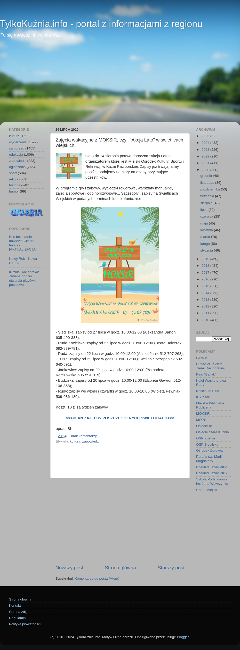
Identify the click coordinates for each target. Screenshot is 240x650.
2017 (206, 272)
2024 (206, 143)
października (210, 189)
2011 (206, 313)
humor (14, 191)
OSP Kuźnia (205, 438)
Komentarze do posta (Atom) (97, 578)
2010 (206, 320)
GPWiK (201, 358)
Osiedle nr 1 (205, 426)
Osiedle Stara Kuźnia (212, 432)
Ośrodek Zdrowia (209, 450)
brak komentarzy (84, 436)
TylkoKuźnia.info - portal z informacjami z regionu (101, 24)
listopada (207, 183)
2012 (206, 306)
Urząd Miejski (206, 490)
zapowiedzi (91, 441)
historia (14, 185)
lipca (204, 210)
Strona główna (120, 567)
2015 (206, 286)
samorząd (16, 148)
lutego (205, 244)
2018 (206, 266)
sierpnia (206, 203)
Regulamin (17, 618)
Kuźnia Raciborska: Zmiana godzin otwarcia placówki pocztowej (24, 278)
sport (13, 173)
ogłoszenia (17, 167)
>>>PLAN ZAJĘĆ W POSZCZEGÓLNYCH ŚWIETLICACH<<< (120, 418)
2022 (206, 156)
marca (205, 237)
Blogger (183, 637)
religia (13, 179)
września (207, 196)
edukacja (16, 154)
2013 (206, 300)
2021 (206, 163)
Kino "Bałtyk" (206, 374)
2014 (206, 293)
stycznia (207, 250)
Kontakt (15, 605)
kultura (75, 441)
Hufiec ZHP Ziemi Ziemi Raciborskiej (210, 366)
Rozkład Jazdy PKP (211, 467)
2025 (206, 136)
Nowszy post (69, 567)
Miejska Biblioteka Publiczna (210, 405)
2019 (206, 259)
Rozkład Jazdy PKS (211, 473)
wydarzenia (18, 142)
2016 (206, 279)
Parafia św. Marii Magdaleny (209, 459)
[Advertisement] (120, 83)
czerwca (207, 216)
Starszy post (171, 567)
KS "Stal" (203, 397)
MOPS (201, 420)
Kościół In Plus (207, 391)
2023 (206, 150)
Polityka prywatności (25, 624)
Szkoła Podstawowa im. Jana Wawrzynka (212, 481)
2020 (206, 170)
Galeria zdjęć (19, 612)
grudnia (206, 176)
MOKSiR (203, 413)
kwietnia (207, 230)
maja (204, 223)
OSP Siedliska (207, 444)
